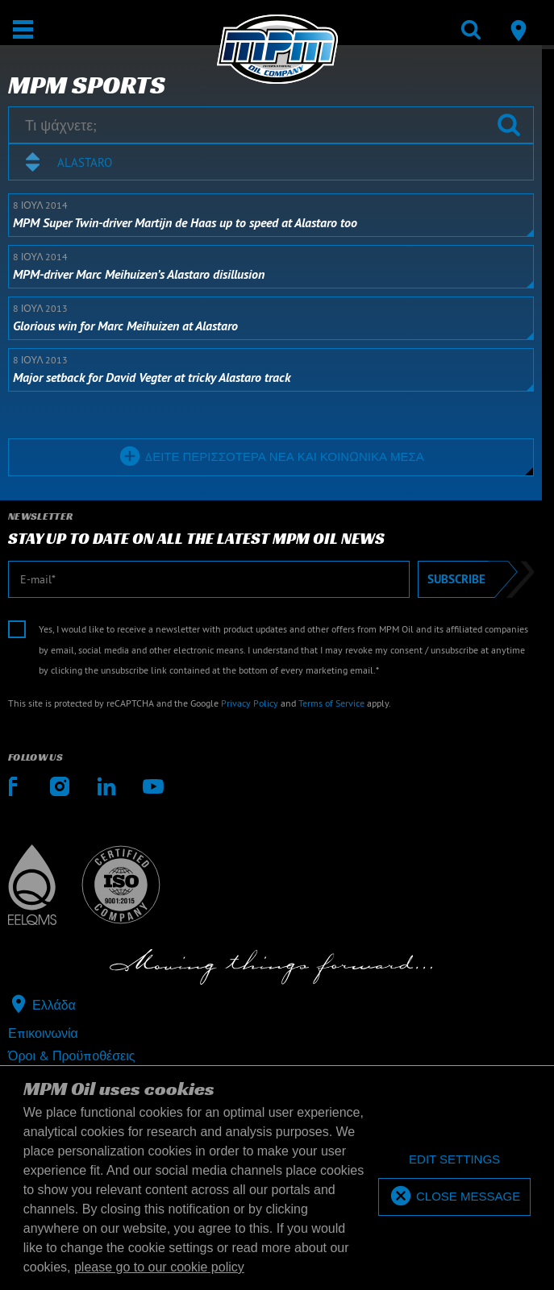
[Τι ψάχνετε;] (271, 124)
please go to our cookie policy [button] (159, 1267)
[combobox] (271, 162)
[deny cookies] (454, 1160)
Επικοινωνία (43, 1033)
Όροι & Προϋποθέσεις (71, 1055)
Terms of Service (331, 703)
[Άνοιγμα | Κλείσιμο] (23, 29)
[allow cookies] (454, 1197)
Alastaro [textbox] (84, 162)
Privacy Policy (249, 703)
